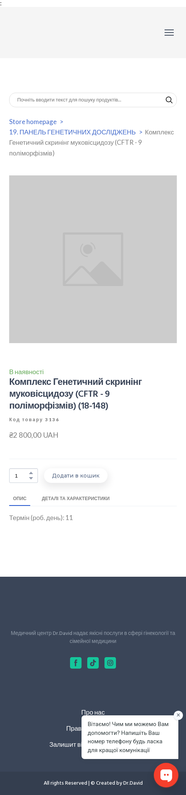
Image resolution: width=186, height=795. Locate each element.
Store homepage (33, 122)
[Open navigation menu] (169, 32)
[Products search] (93, 100)
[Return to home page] (43, 32)
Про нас (92, 712)
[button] (169, 100)
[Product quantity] (21, 476)
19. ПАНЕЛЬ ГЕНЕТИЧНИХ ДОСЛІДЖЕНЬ (72, 132)
